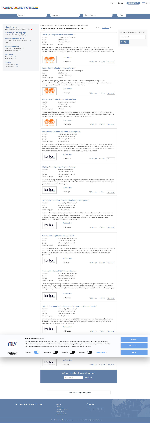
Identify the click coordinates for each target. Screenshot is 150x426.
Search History (11, 30)
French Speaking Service (58, 71)
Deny (134, 421)
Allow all (134, 408)
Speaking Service (58, 38)
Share (103, 65)
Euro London (9, 62)
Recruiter (132, 3)
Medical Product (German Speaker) (58, 170)
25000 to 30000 (10, 70)
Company (9, 58)
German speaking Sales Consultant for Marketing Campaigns (65, 343)
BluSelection (9, 60)
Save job (93, 65)
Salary (8, 65)
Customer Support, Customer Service (16, 44)
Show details (100, 421)
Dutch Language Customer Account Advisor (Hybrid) (18, 32)
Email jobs (88, 381)
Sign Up (119, 3)
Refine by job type (13, 50)
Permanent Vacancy (11, 54)
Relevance (113, 31)
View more (111, 65)
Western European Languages (14, 38)
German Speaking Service (59, 103)
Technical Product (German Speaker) (59, 274)
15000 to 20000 (10, 67)
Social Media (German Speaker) (61, 135)
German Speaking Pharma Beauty (58, 239)
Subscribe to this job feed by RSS (78, 396)
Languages (67, 19)
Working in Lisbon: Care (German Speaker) (65, 203)
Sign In (111, 3)
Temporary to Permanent (13, 52)
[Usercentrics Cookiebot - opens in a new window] (12, 422)
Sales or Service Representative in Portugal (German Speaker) (69, 309)
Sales (7, 46)
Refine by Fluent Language (16, 36)
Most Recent (105, 31)
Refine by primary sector (15, 42)
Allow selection (134, 414)
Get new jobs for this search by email (78, 376)
